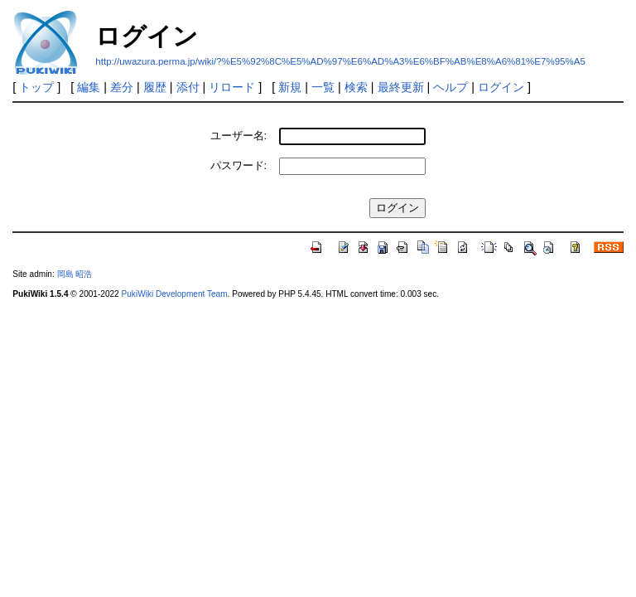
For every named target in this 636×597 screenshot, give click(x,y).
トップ (36, 87)
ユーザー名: (238, 135)
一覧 (323, 87)
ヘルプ (450, 87)
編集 (88, 87)
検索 (356, 87)
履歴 (154, 87)
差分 (121, 87)
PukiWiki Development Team (175, 293)
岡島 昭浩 (75, 274)
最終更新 (401, 87)
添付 (188, 87)
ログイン (501, 87)
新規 (289, 87)
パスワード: (238, 165)
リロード (232, 87)
